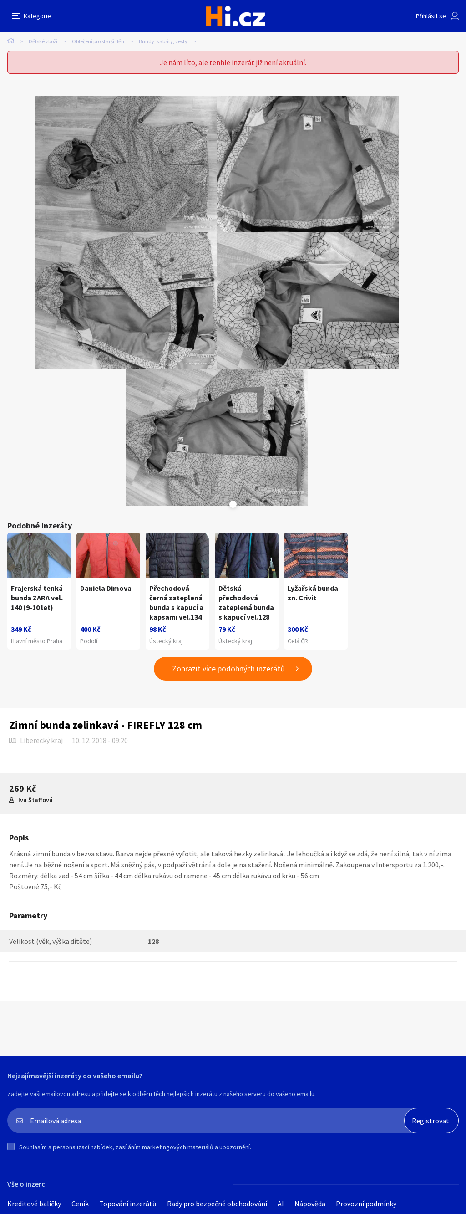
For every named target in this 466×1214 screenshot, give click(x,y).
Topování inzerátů (128, 1203)
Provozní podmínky (366, 1203)
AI (281, 1203)
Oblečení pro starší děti (98, 41)
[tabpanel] (126, 164)
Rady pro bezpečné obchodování (217, 1203)
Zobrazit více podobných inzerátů (228, 668)
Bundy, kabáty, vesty (163, 41)
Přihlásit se (431, 16)
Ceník (80, 1203)
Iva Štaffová (35, 800)
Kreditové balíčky (34, 1203)
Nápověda (309, 1203)
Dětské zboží (43, 41)
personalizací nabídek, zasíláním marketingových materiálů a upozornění (151, 1147)
